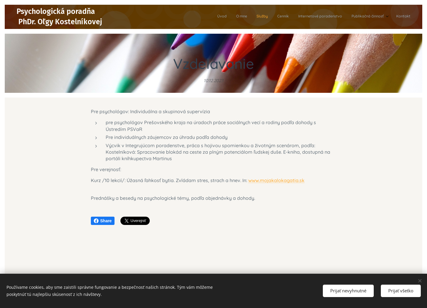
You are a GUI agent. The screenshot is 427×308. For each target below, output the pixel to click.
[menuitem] (352, 16)
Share (103, 220)
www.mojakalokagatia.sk (276, 180)
